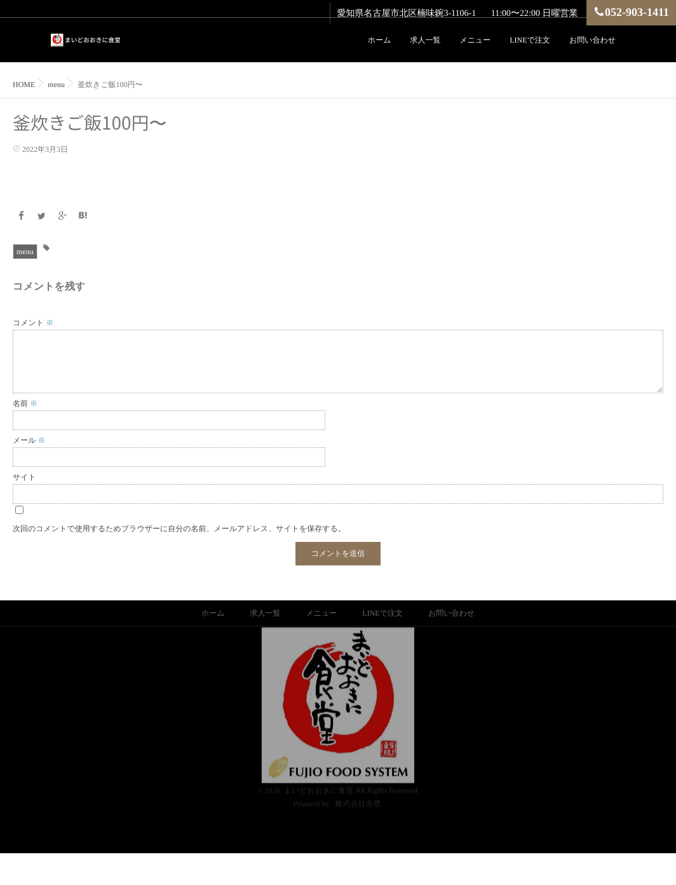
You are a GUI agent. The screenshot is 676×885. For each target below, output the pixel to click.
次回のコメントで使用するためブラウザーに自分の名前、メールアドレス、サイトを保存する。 (179, 528)
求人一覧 (425, 40)
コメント (33, 322)
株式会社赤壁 (358, 791)
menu (25, 251)
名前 (25, 403)
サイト (24, 477)
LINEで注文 (530, 40)
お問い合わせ (592, 40)
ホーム (379, 40)
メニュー (474, 40)
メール (29, 440)
